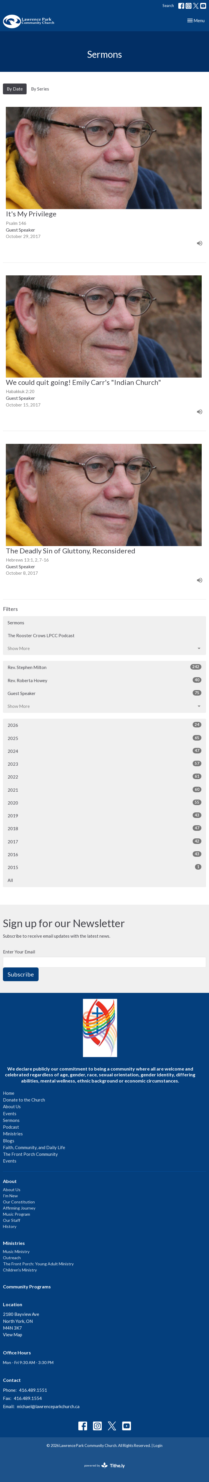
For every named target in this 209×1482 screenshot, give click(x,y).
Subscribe (21, 974)
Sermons (16, 622)
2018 (104, 828)
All (10, 880)
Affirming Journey (19, 1207)
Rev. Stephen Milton (104, 667)
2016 (104, 854)
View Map (12, 1334)
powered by (104, 1465)
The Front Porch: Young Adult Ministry (38, 1263)
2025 (104, 738)
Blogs (8, 1140)
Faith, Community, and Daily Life (34, 1147)
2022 (104, 776)
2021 (104, 790)
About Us (12, 1106)
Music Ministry (16, 1251)
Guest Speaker (104, 693)
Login (158, 1445)
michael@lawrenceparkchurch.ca (48, 1406)
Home (8, 1093)
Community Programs (27, 1286)
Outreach (12, 1257)
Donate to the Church (24, 1099)
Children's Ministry (20, 1269)
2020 (104, 802)
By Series (40, 88)
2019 (104, 815)
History (9, 1226)
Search (168, 5)
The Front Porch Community (30, 1154)
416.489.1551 (33, 1390)
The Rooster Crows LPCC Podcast (41, 635)
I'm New (10, 1195)
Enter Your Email (19, 951)
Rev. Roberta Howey (104, 680)
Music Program (16, 1214)
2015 (104, 867)
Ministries (13, 1133)
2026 (104, 725)
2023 (104, 764)
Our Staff (11, 1220)
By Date (15, 88)
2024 (104, 751)
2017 (104, 841)
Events (9, 1113)
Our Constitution (19, 1201)
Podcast (11, 1127)
